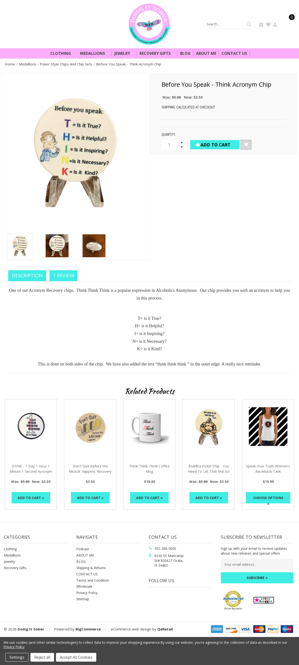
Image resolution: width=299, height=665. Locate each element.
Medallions (94, 53)
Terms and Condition (92, 580)
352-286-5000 (165, 548)
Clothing (62, 53)
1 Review (63, 275)
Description (27, 275)
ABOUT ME (85, 555)
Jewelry (124, 53)
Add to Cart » (31, 497)
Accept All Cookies (76, 657)
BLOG (81, 561)
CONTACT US (87, 574)
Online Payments (233, 608)
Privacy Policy (86, 592)
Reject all (42, 657)
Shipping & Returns (91, 567)
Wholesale (84, 586)
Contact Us (234, 53)
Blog (185, 53)
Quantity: (169, 134)
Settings (16, 657)
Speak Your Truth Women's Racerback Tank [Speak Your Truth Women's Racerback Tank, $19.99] (268, 469)
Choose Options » (268, 499)
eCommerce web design (131, 629)
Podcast (82, 549)
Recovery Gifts (157, 53)
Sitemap (82, 599)
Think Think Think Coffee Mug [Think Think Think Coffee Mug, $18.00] (149, 469)
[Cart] (289, 24)
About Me (206, 53)
